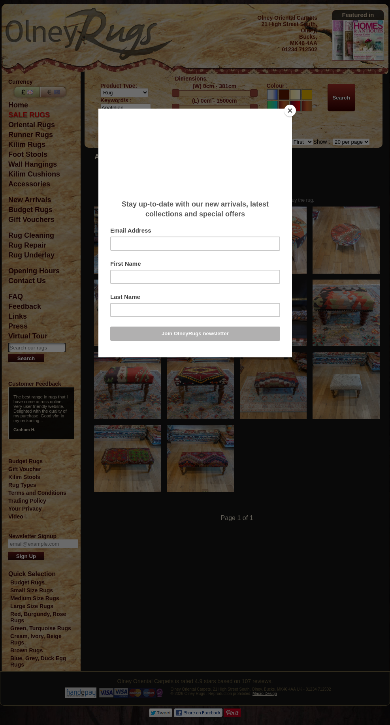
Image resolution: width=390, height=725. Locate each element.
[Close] (290, 110)
